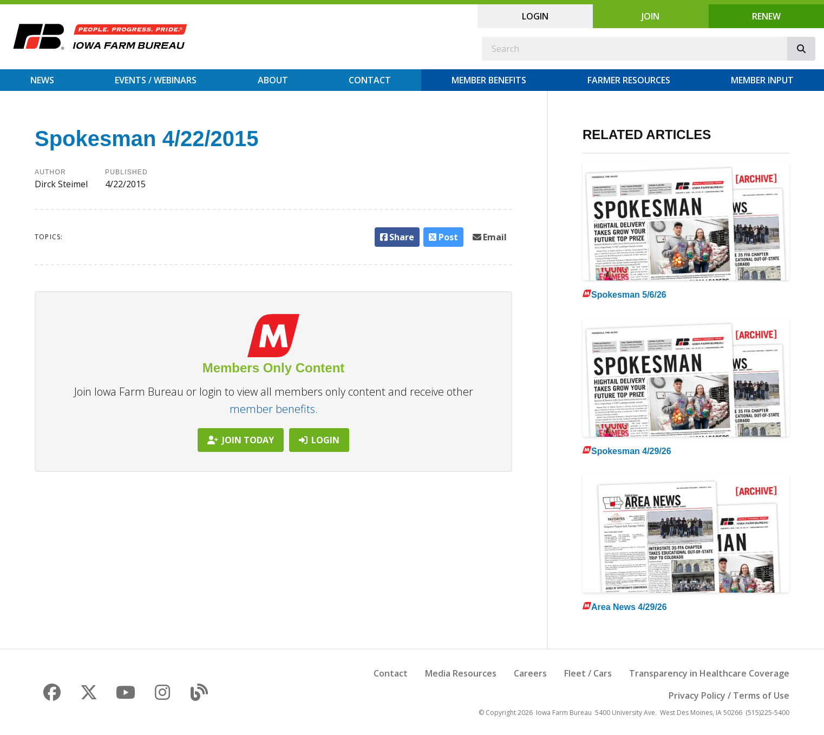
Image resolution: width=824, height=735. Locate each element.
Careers (530, 673)
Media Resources (460, 673)
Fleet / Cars (588, 673)
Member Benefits (489, 80)
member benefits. (274, 409)
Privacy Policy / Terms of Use (729, 695)
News (42, 80)
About (273, 80)
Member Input (762, 80)
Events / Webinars (156, 80)
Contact (370, 80)
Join (650, 16)
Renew (766, 16)
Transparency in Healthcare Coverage (709, 673)
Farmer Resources (628, 80)
